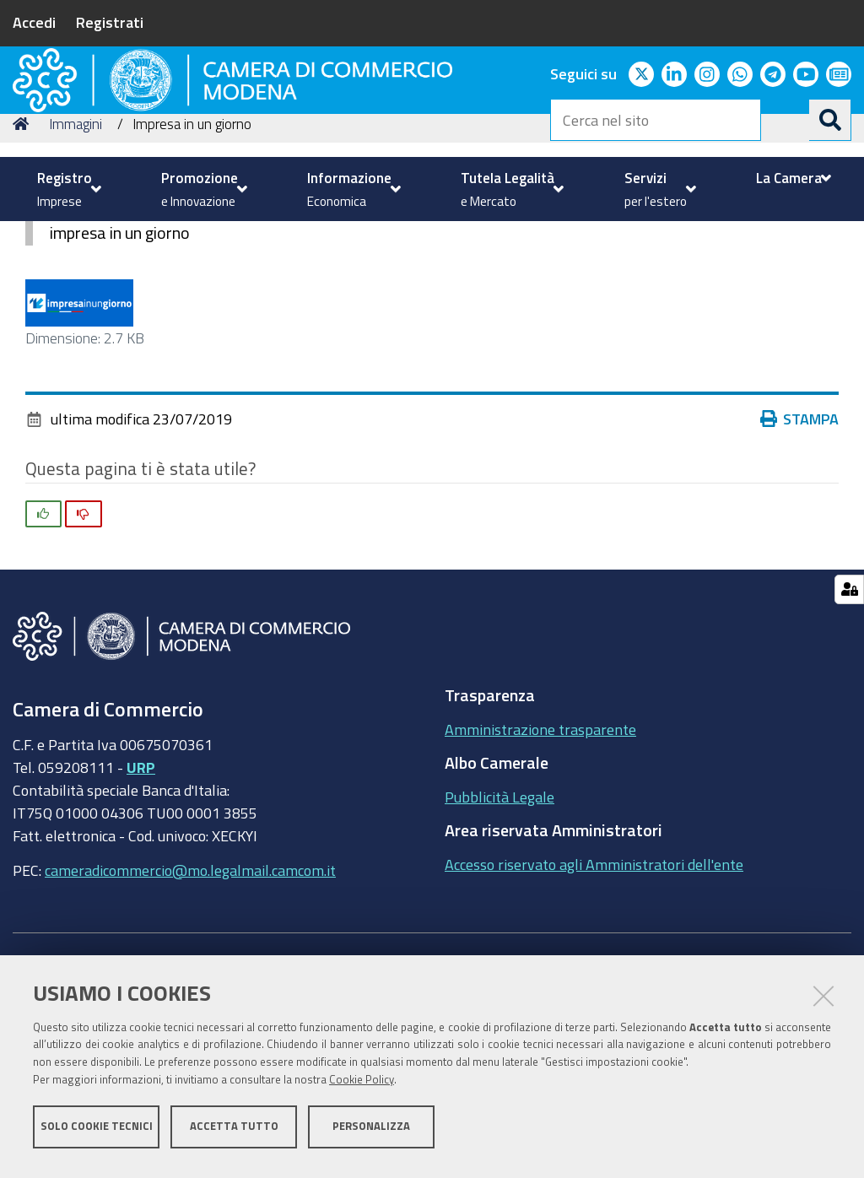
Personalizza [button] (371, 1133)
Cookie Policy (361, 1087)
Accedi (34, 22)
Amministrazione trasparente (540, 867)
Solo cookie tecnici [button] (96, 1133)
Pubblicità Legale (499, 935)
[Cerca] (830, 120)
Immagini (75, 262)
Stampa (800, 557)
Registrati (109, 22)
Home (24, 262)
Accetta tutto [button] (234, 1133)
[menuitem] (67, 189)
